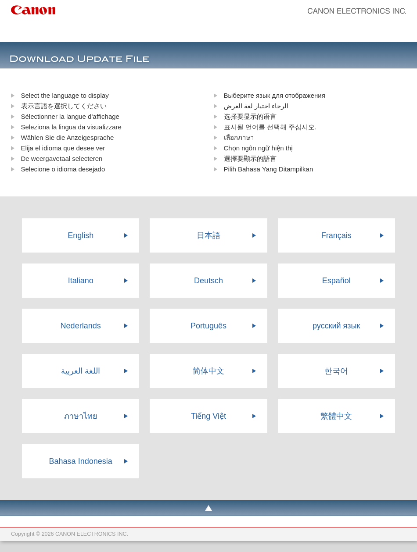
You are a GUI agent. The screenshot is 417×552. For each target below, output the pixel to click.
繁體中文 (336, 416)
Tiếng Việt (208, 416)
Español (336, 280)
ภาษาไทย (80, 416)
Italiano (80, 280)
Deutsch (208, 280)
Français (336, 235)
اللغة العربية (80, 371)
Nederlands (81, 325)
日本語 (208, 235)
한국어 (336, 371)
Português (208, 325)
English (80, 235)
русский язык (336, 325)
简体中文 (208, 371)
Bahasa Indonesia (80, 461)
